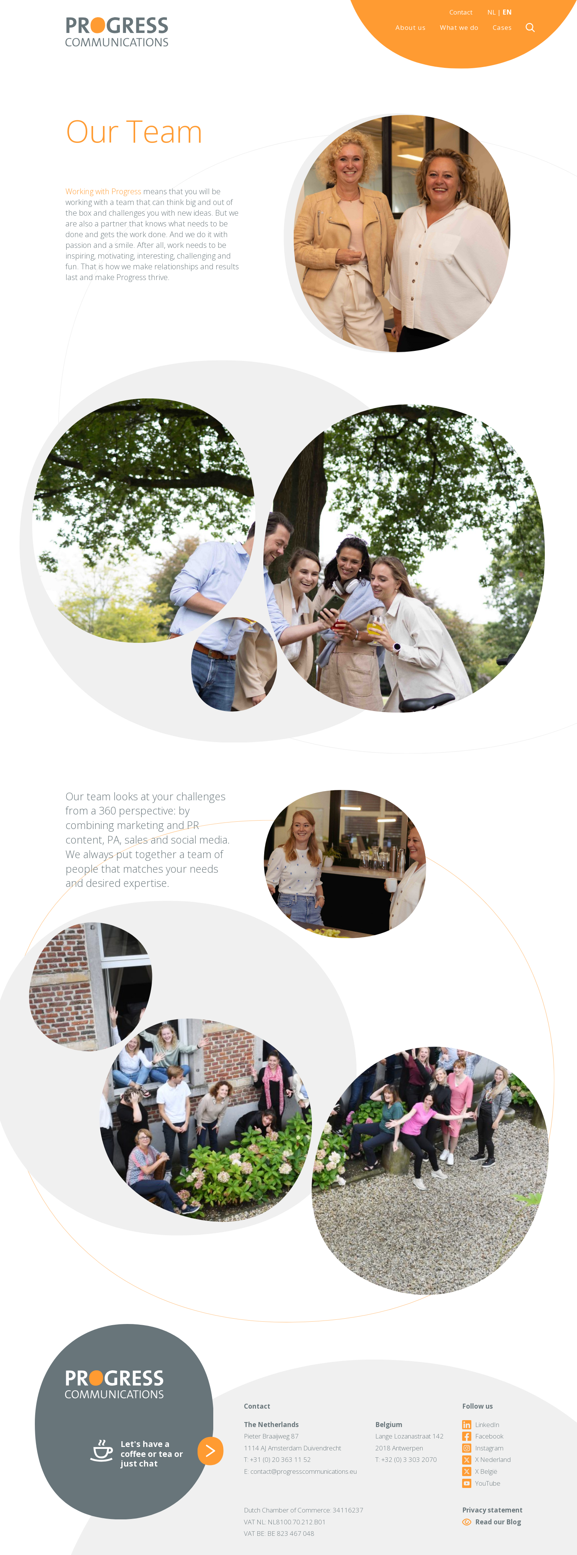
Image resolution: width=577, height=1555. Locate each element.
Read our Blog (491, 1522)
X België (479, 1471)
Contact (461, 12)
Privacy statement (492, 1510)
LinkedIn (480, 1425)
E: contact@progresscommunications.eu (300, 1471)
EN (507, 12)
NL (491, 12)
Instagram (482, 1448)
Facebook (482, 1436)
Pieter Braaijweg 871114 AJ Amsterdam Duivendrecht (292, 1442)
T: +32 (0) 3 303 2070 (406, 1459)
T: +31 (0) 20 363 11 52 (277, 1459)
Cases (502, 27)
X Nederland (486, 1459)
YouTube (481, 1483)
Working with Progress (103, 191)
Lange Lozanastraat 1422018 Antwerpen (409, 1442)
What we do (459, 27)
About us (411, 27)
